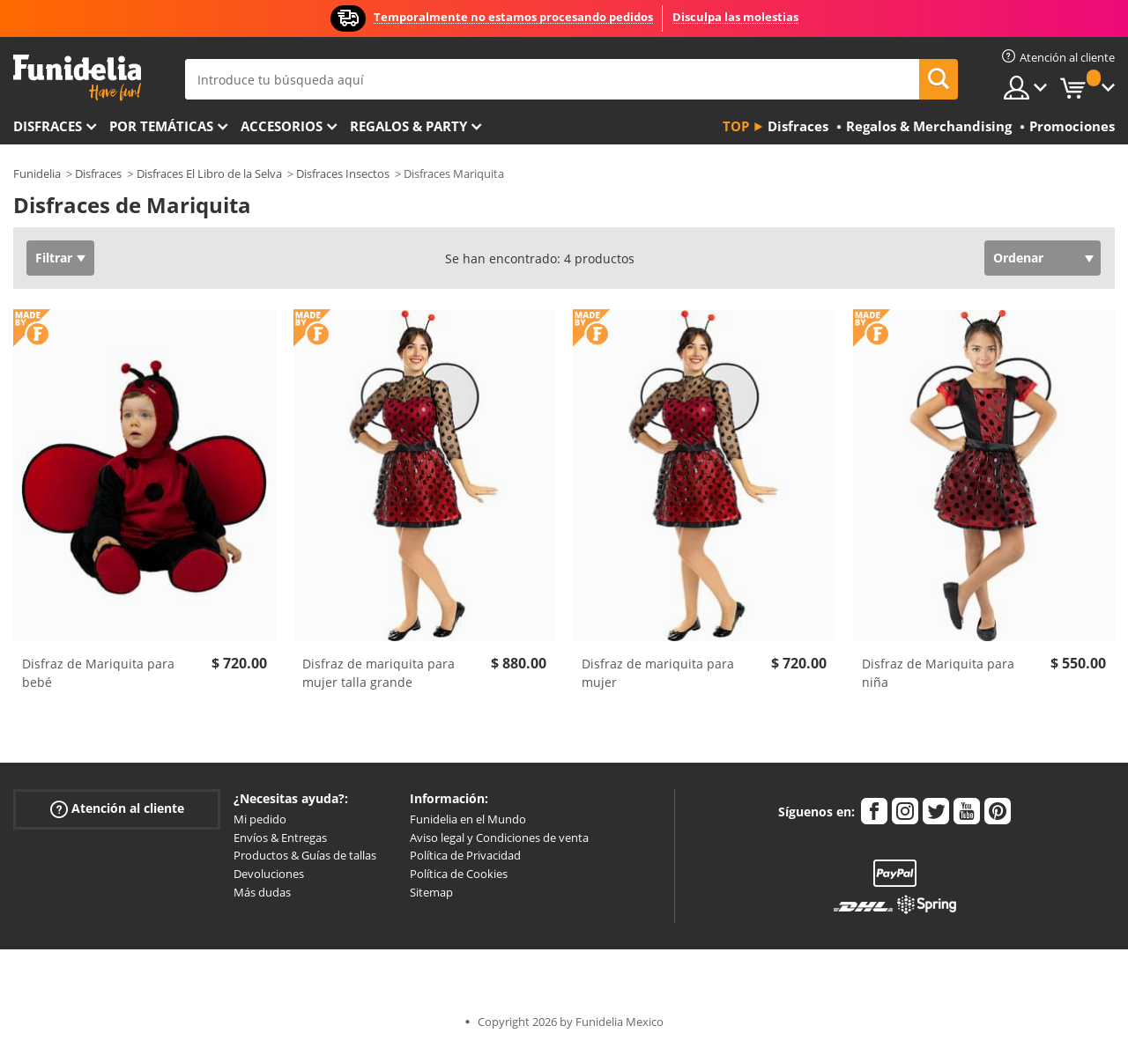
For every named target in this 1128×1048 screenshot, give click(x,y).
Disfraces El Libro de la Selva (209, 173)
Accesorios (282, 126)
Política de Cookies (459, 874)
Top (736, 126)
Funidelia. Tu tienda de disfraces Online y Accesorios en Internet (77, 78)
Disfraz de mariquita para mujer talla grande (378, 672)
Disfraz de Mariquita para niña (938, 672)
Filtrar (53, 257)
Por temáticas (161, 126)
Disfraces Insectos (343, 173)
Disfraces (47, 126)
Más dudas (262, 892)
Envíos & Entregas (280, 837)
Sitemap (431, 892)
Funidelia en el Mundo (468, 819)
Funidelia (37, 173)
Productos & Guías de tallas (305, 855)
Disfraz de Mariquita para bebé (98, 672)
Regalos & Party (408, 126)
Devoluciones (269, 874)
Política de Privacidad (465, 855)
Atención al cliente (117, 809)
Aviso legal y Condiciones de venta (499, 837)
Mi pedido (260, 819)
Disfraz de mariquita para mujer (658, 672)
